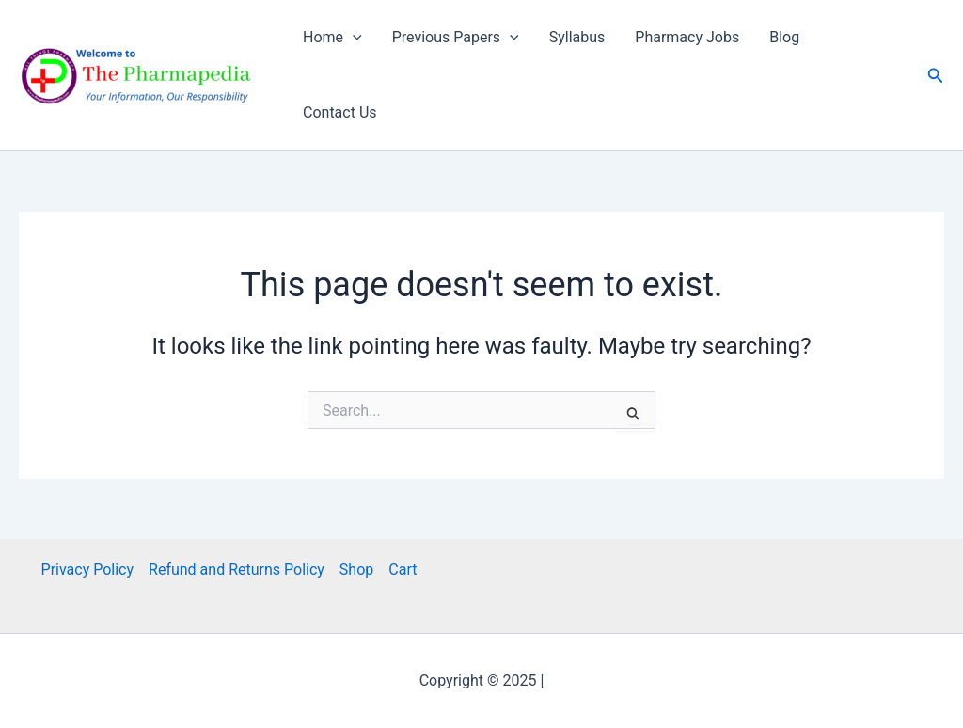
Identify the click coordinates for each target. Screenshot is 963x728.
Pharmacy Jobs (687, 37)
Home (332, 37)
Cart (402, 569)
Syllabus (577, 37)
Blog (784, 37)
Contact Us (340, 112)
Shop (356, 569)
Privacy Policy (87, 569)
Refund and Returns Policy (236, 569)
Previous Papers (455, 37)
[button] (935, 75)
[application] (352, 37)
